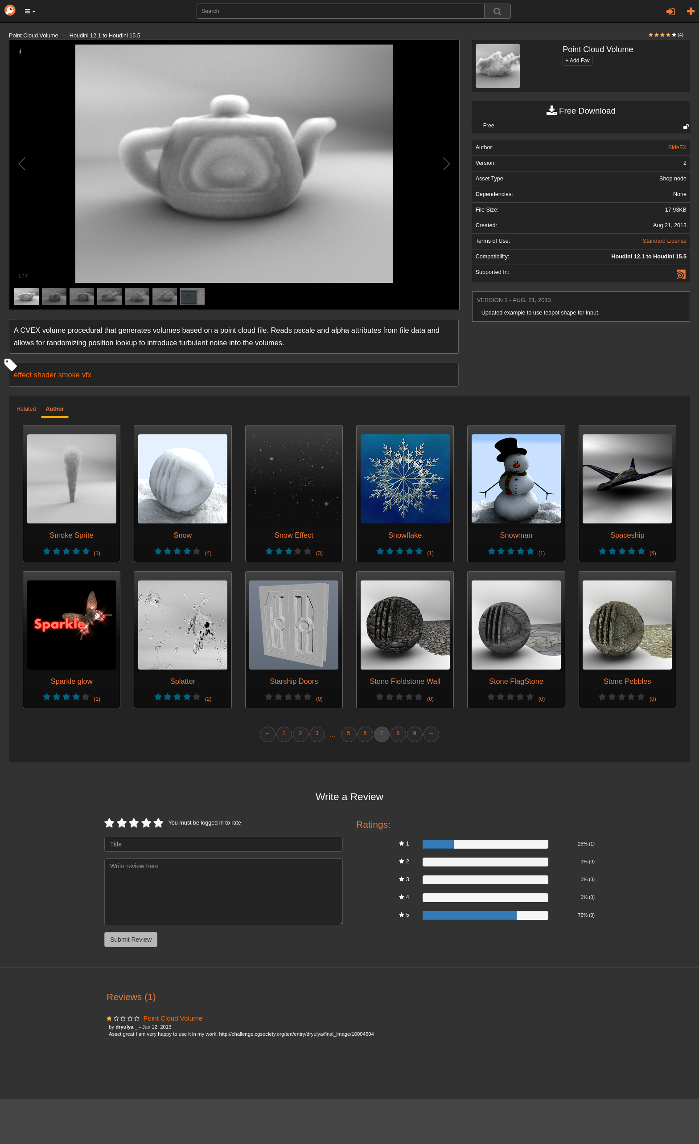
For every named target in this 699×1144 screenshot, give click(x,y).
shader (45, 375)
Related (26, 409)
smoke (69, 375)
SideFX (677, 147)
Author (54, 409)
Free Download (581, 111)
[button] (30, 11)
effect (23, 375)
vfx (86, 375)
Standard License (665, 241)
